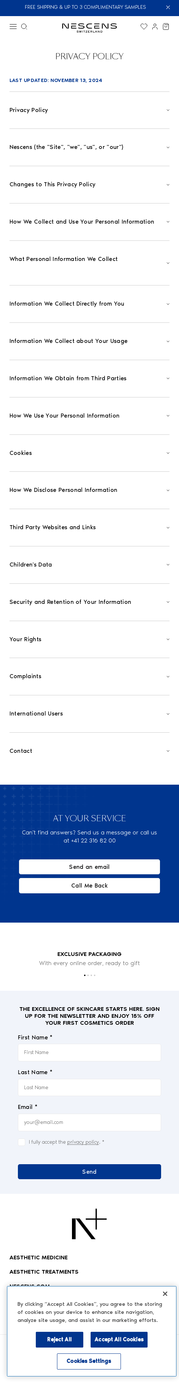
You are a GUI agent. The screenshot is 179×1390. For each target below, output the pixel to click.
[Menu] (13, 26)
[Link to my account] (155, 26)
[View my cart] (166, 26)
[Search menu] (24, 26)
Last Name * (35, 1072)
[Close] (170, 7)
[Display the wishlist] (144, 26)
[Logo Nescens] (89, 1223)
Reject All (59, 1339)
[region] (92, 1331)
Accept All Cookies (119, 1339)
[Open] (89, 110)
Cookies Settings (88, 1361)
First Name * (35, 1037)
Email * (28, 1107)
